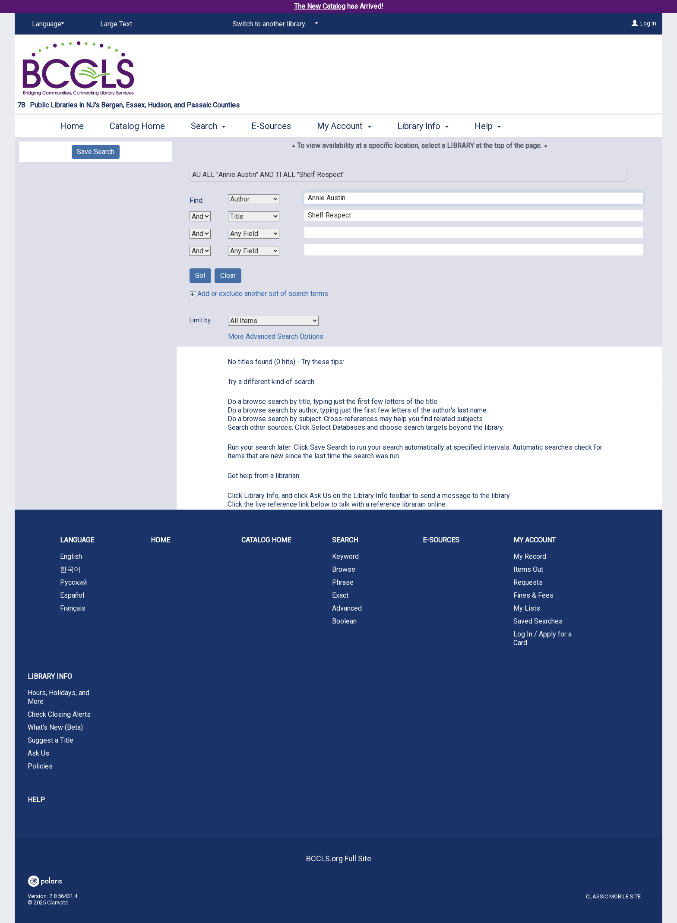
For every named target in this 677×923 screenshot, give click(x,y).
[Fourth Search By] (253, 251)
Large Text (116, 24)
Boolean (344, 621)
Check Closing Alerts (59, 714)
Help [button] (488, 126)
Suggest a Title (50, 740)
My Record (529, 556)
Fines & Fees (533, 595)
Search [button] (208, 126)
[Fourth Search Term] (469, 250)
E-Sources (271, 126)
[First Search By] (253, 199)
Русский (73, 582)
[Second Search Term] (469, 215)
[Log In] (635, 23)
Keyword (345, 556)
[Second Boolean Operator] (200, 234)
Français (72, 608)
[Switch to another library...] (274, 24)
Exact (340, 595)
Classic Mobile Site (613, 896)
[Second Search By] (253, 216)
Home (72, 126)
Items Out (528, 569)
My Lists (526, 608)
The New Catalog (319, 6)
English (71, 556)
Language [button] (77, 540)
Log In (648, 23)
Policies (40, 766)
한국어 (70, 569)
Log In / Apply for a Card (542, 638)
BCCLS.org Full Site (338, 858)
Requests (528, 582)
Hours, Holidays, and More (58, 697)
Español (72, 595)
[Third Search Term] (469, 232)
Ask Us (38, 753)
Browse (343, 569)
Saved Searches (538, 621)
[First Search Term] (469, 198)
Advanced (347, 608)
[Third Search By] (253, 234)
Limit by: (201, 320)
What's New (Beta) (55, 727)
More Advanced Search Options (275, 336)
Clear (228, 275)
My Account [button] (344, 126)
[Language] (47, 24)
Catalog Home (137, 126)
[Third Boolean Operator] (200, 251)
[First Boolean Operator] (200, 216)
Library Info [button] (423, 126)
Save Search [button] (95, 152)
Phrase (343, 582)
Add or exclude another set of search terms (259, 294)
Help (36, 800)
